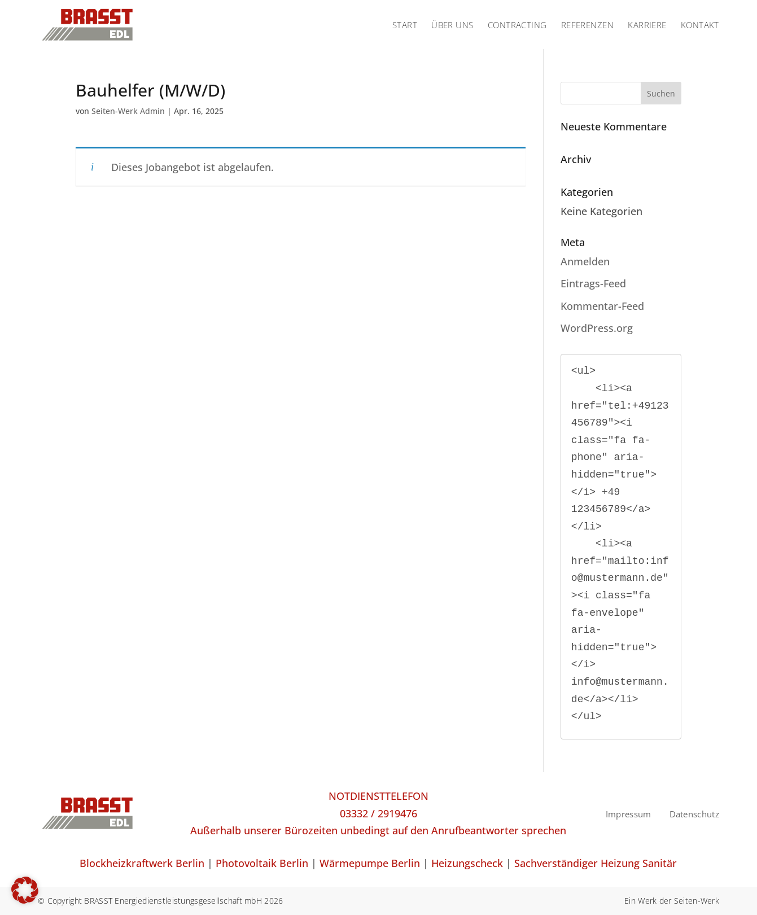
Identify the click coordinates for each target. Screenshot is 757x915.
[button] (25, 890)
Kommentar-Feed (602, 306)
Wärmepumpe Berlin (370, 863)
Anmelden (585, 261)
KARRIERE (647, 24)
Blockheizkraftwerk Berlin (142, 863)
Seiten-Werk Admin (128, 111)
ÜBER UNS (452, 24)
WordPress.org (597, 328)
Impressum (628, 814)
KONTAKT (700, 24)
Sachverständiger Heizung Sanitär (595, 863)
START (404, 24)
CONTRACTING (517, 24)
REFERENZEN (587, 24)
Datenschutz (694, 814)
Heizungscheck (467, 863)
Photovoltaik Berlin (262, 863)
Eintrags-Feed (593, 283)
